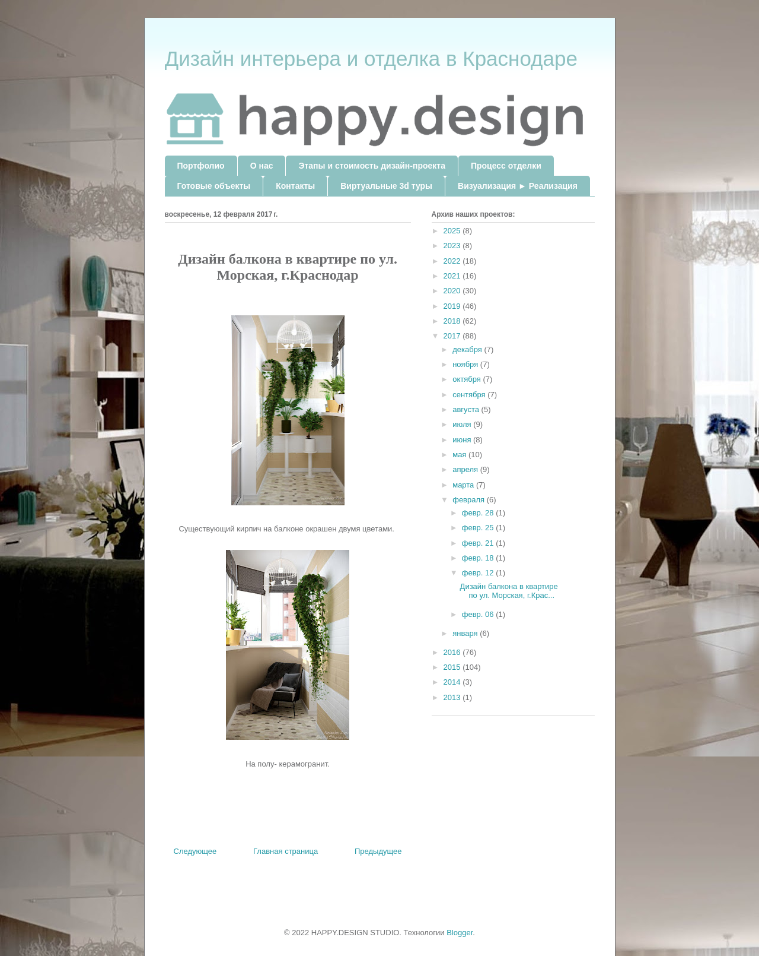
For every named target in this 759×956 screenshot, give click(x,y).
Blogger (460, 932)
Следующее (195, 851)
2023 (453, 245)
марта (464, 484)
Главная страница (285, 851)
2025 (453, 230)
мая (460, 454)
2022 (453, 261)
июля (462, 424)
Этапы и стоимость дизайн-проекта (371, 165)
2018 (453, 320)
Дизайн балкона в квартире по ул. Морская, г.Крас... (509, 591)
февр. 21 (479, 543)
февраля (469, 499)
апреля (466, 469)
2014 (453, 682)
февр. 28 (479, 512)
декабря (468, 349)
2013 (453, 697)
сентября (469, 394)
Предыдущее (378, 851)
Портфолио (201, 165)
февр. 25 (479, 527)
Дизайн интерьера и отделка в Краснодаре (371, 58)
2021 (453, 275)
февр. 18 (479, 557)
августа (466, 409)
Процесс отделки (506, 165)
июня (462, 439)
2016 (453, 652)
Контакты (295, 186)
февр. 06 (479, 614)
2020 (453, 290)
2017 (453, 335)
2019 (453, 306)
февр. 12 (479, 572)
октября (467, 379)
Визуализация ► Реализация (518, 186)
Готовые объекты (214, 186)
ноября (466, 364)
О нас (261, 165)
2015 (453, 667)
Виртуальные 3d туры (386, 186)
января (466, 633)
